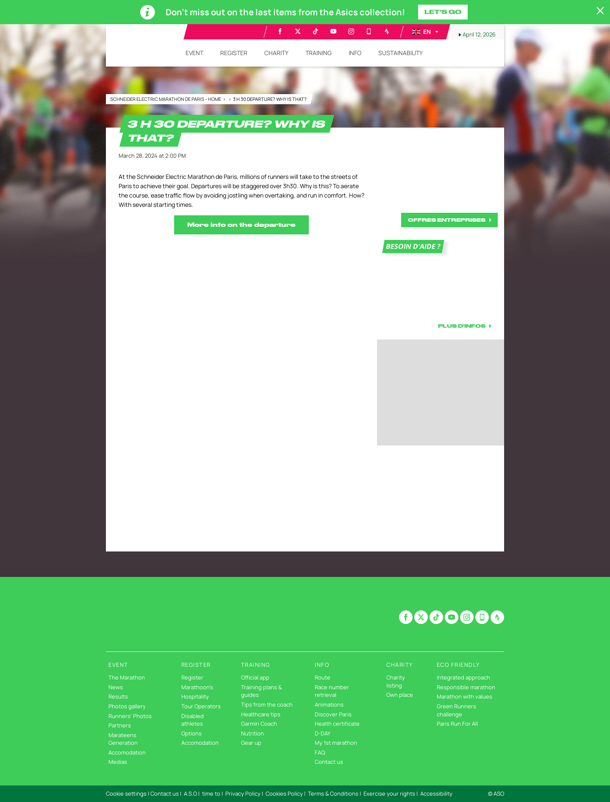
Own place (399, 695)
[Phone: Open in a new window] (369, 31)
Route (322, 677)
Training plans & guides (261, 691)
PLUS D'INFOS (461, 326)
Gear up (251, 742)
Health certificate (337, 723)
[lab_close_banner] (600, 11)
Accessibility (436, 793)
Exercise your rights (389, 793)
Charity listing (395, 681)
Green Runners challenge (456, 710)
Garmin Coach (259, 723)
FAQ (320, 752)
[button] (425, 31)
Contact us (329, 762)
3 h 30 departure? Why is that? (270, 99)
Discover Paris (333, 714)
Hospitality (195, 696)
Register (192, 677)
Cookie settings (126, 793)
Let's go (442, 11)
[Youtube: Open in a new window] (333, 31)
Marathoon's (197, 687)
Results (118, 696)
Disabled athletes (192, 720)
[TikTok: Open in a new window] (315, 31)
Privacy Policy (243, 793)
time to (211, 793)
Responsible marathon (466, 687)
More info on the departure (241, 224)
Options (191, 733)
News (115, 687)
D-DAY (322, 733)
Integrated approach (463, 677)
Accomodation (127, 752)
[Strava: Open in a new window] (386, 31)
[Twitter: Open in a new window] (297, 31)
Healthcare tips (260, 714)
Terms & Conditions (333, 793)
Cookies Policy (284, 793)
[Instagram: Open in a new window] (351, 31)
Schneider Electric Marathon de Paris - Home (166, 99)
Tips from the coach (267, 704)
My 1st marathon (336, 742)
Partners (119, 725)
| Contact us (163, 793)
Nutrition (252, 733)
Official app (255, 677)
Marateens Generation (123, 739)
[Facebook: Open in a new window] (280, 31)
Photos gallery (127, 706)
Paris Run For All (457, 723)
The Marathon (126, 677)
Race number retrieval (332, 691)
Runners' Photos (130, 716)
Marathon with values (464, 696)
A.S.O (190, 793)
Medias (117, 762)
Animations (329, 704)
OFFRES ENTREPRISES (446, 220)
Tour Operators (201, 706)
